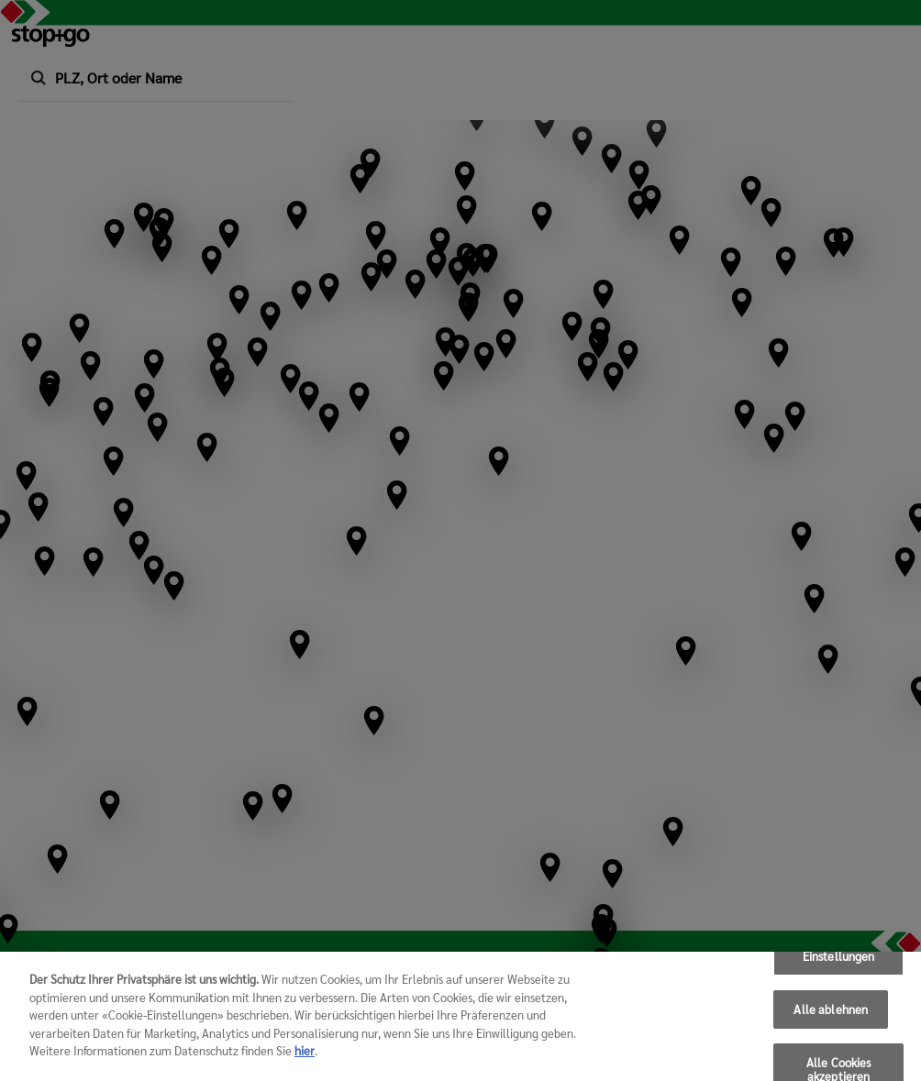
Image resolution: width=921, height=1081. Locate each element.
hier (304, 1051)
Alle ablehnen (830, 1010)
